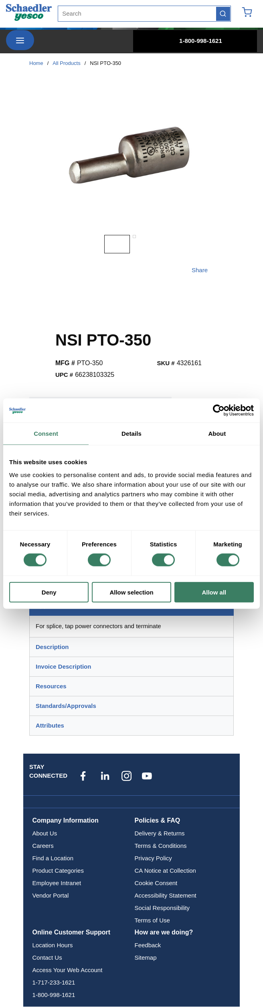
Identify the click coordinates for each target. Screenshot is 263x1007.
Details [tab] (131, 433)
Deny (49, 591)
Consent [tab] (46, 433)
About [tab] (217, 433)
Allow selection (131, 591)
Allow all (214, 591)
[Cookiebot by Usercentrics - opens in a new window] (219, 410)
